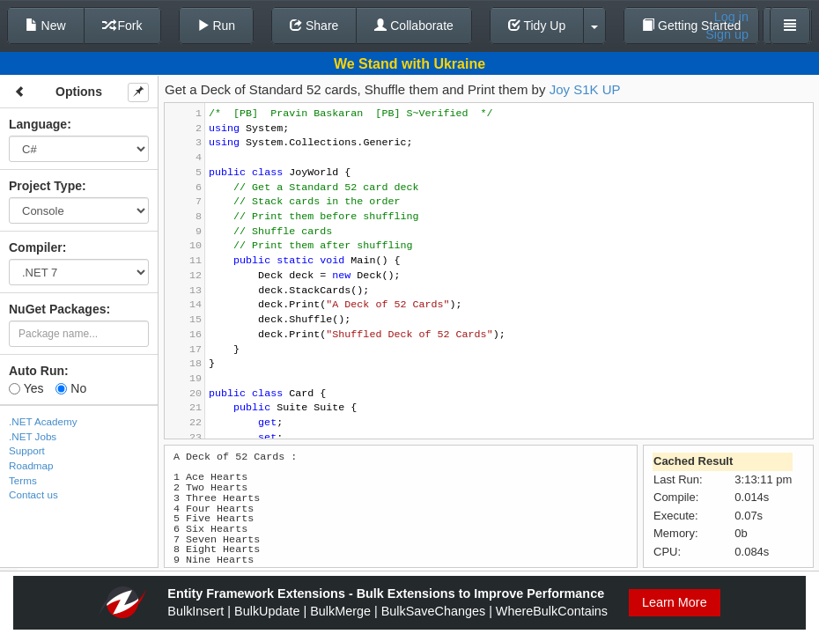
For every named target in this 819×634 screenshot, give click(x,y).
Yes (26, 388)
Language (38, 124)
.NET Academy (43, 421)
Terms (23, 480)
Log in (731, 17)
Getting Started (691, 25)
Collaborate (414, 25)
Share (314, 25)
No (70, 388)
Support (27, 450)
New (46, 25)
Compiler (36, 247)
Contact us (33, 494)
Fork (122, 25)
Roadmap (31, 465)
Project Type (45, 186)
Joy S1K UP (585, 89)
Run (216, 25)
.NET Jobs (32, 436)
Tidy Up (536, 25)
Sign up (727, 34)
